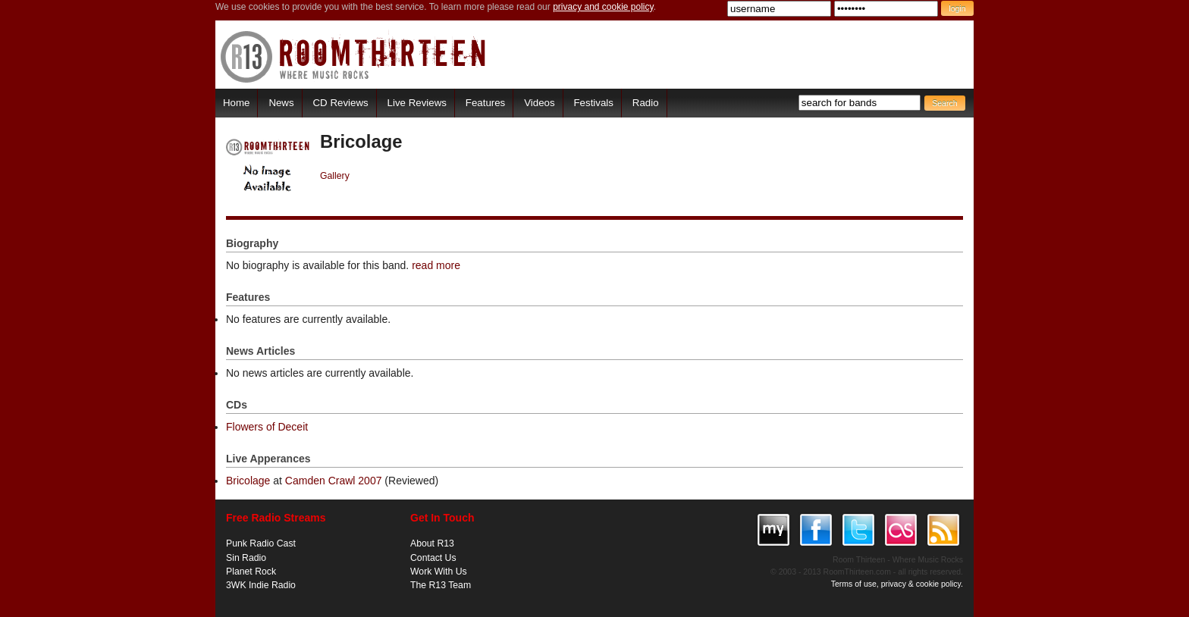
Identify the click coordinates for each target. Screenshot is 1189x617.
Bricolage (248, 480)
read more (436, 265)
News (280, 102)
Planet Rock (251, 571)
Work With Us (438, 571)
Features (485, 102)
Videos (539, 102)
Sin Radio (246, 558)
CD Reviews (341, 102)
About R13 (432, 543)
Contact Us (433, 558)
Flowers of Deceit (267, 427)
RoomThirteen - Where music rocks (354, 56)
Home (236, 102)
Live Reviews (417, 102)
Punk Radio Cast (261, 543)
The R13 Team (440, 585)
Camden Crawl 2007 (333, 480)
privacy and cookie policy (603, 7)
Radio (645, 102)
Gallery (335, 176)
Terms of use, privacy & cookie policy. (897, 583)
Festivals (593, 102)
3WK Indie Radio (261, 585)
